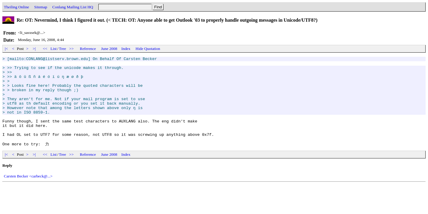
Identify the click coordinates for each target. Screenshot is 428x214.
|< (6, 48)
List (54, 48)
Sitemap (40, 7)
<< (45, 48)
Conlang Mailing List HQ (72, 7)
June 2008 (109, 48)
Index (125, 48)
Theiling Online (16, 7)
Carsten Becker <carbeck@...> (28, 193)
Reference (88, 48)
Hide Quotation (148, 48)
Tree (62, 48)
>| (34, 48)
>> (71, 48)
